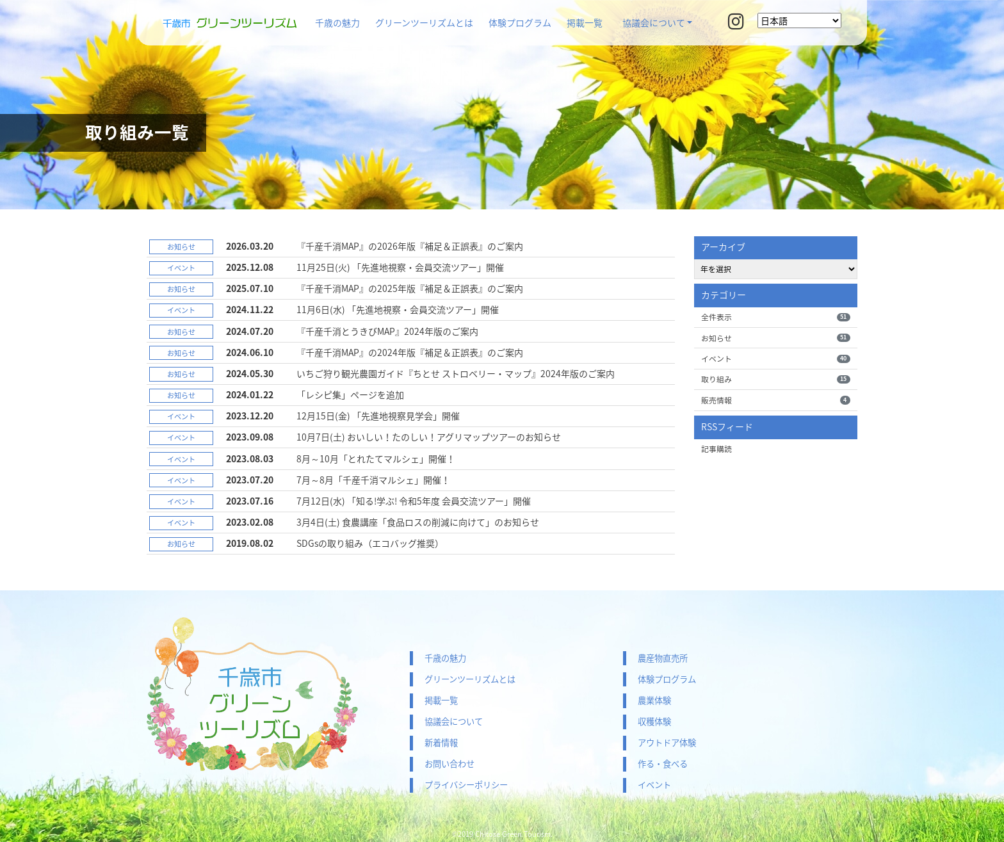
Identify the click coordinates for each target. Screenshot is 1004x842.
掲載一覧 (585, 22)
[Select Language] (799, 20)
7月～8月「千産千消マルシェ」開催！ (373, 479)
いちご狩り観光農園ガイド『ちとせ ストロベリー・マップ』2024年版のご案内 (455, 373)
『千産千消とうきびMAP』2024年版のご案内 (387, 331)
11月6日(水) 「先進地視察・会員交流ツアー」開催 (397, 309)
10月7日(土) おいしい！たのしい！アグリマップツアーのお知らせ (428, 436)
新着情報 (441, 742)
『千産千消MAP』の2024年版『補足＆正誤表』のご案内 (409, 352)
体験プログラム (520, 22)
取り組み (775, 379)
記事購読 (716, 449)
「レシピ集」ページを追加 (350, 394)
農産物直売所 (663, 658)
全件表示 (775, 317)
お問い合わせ (449, 763)
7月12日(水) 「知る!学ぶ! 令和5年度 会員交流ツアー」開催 (413, 500)
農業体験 (654, 700)
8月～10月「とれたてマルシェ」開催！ (375, 458)
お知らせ (775, 338)
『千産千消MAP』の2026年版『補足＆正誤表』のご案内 (409, 245)
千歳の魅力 (337, 22)
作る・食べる (663, 763)
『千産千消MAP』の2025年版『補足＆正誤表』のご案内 (409, 288)
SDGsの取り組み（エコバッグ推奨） (370, 543)
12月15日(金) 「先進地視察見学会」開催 (378, 415)
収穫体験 (654, 721)
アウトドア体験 (667, 742)
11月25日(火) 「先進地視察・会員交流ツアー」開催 (400, 267)
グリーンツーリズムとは (424, 22)
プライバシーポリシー (466, 785)
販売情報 (775, 400)
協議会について (653, 22)
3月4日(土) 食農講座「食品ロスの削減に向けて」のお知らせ (417, 521)
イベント (775, 358)
